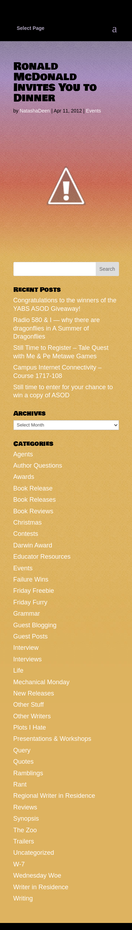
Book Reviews (33, 511)
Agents (23, 454)
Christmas (27, 522)
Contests (25, 533)
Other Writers (32, 716)
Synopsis (26, 818)
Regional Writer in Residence (54, 795)
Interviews (27, 659)
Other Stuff (28, 704)
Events (93, 111)
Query (22, 750)
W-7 (19, 864)
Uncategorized (33, 852)
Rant (20, 784)
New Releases (33, 693)
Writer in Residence (41, 887)
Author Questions (37, 465)
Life (18, 670)
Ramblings (28, 773)
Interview (26, 647)
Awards (23, 476)
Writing (23, 898)
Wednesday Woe (37, 875)
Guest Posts (30, 636)
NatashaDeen (35, 111)
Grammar (26, 613)
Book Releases (34, 499)
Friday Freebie (33, 590)
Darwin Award (32, 545)
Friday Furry (30, 602)
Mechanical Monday (41, 682)
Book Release (33, 488)
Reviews (25, 807)
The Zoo (25, 830)
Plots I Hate (29, 727)
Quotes (23, 761)
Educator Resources (42, 556)
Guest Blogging (35, 625)
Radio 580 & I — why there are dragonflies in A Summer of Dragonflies (56, 328)
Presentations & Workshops (52, 738)
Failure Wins (31, 579)
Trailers (23, 841)
